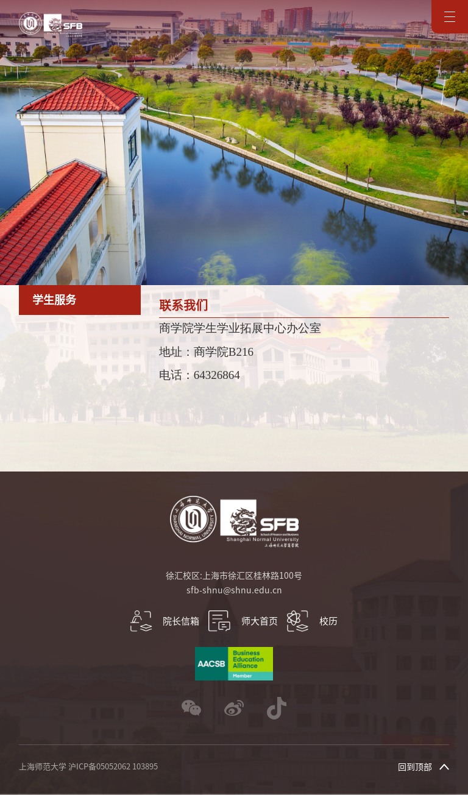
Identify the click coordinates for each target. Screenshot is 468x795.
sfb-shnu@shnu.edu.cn (234, 590)
